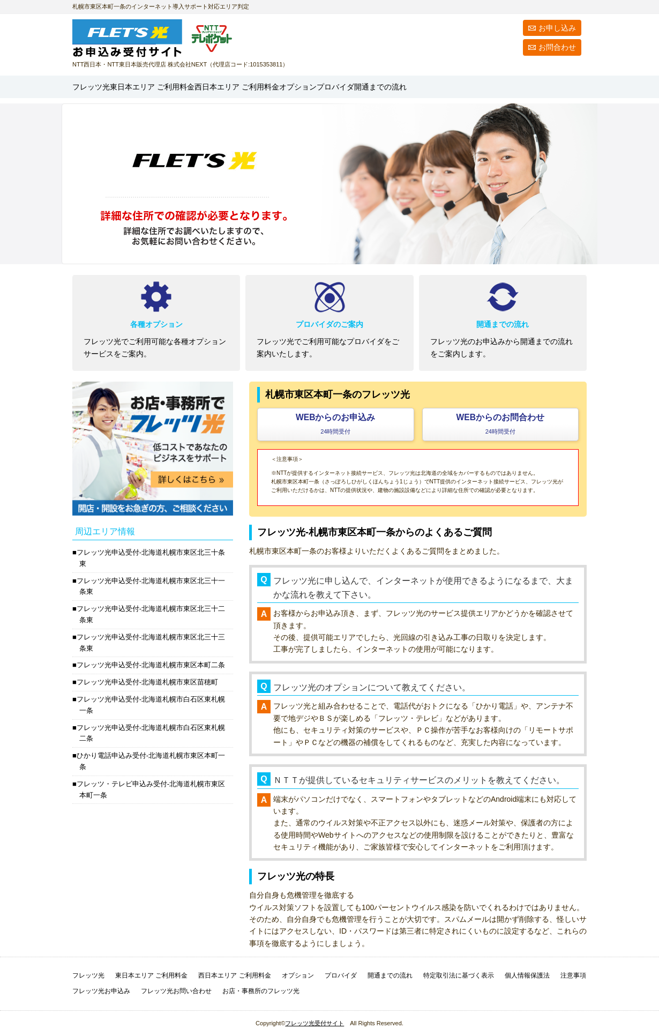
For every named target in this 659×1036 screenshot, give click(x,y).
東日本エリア (195, 87)
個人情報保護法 (527, 975)
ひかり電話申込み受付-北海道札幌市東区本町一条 (151, 761)
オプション (419, 87)
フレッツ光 (101, 87)
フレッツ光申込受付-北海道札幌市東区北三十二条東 (151, 614)
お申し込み (557, 28)
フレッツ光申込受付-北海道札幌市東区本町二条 (151, 665)
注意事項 (573, 975)
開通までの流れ (546, 87)
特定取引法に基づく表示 (458, 975)
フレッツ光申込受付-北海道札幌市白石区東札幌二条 (151, 733)
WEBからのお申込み (335, 424)
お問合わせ (557, 47)
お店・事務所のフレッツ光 (260, 991)
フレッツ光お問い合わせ (176, 991)
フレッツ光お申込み (101, 991)
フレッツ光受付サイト (314, 1023)
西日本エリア (325, 87)
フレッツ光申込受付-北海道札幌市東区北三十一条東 (151, 586)
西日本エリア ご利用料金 (234, 975)
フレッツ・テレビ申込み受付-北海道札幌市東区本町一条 (151, 789)
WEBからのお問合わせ (500, 424)
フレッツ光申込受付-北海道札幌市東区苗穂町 (147, 682)
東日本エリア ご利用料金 (151, 975)
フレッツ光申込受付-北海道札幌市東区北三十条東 (151, 558)
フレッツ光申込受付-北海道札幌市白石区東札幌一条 (151, 704)
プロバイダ (477, 87)
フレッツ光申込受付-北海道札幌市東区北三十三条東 (151, 642)
